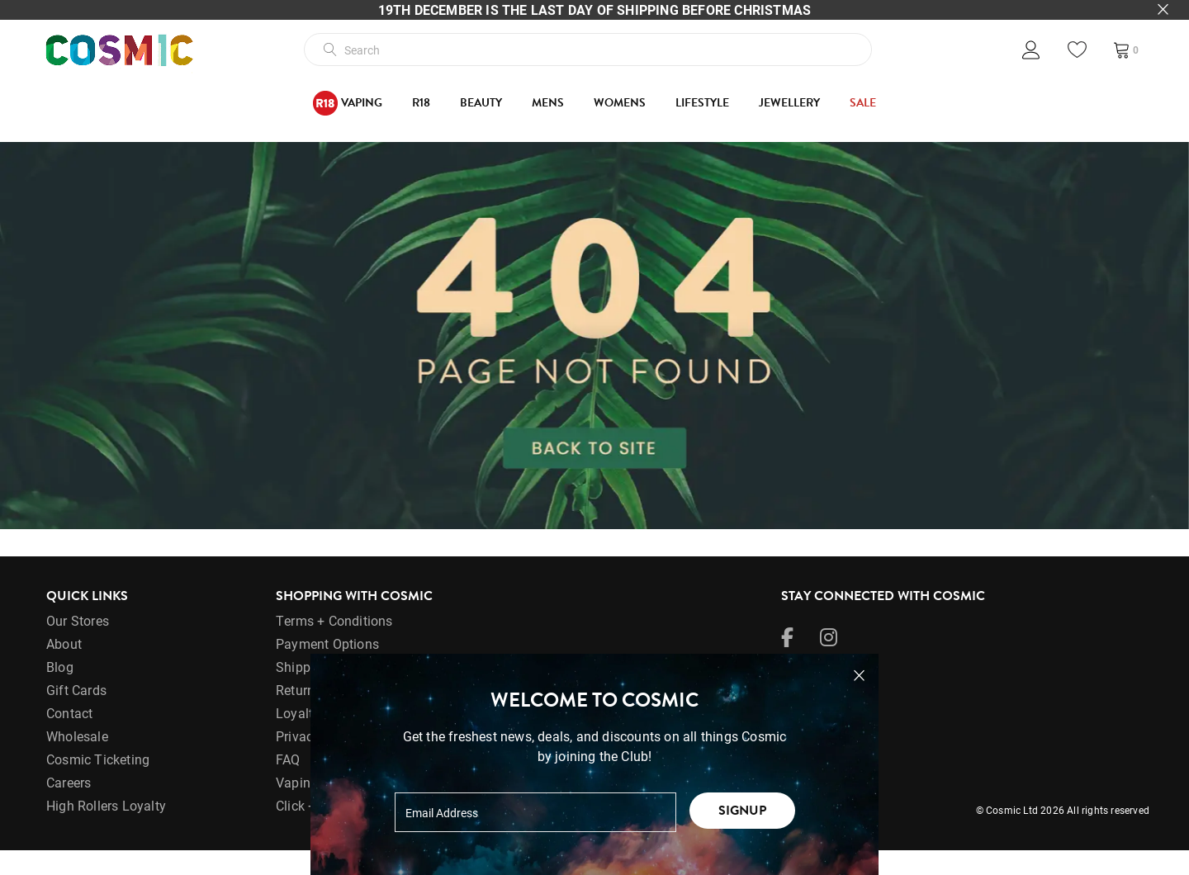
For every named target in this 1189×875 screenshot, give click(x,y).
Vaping (347, 103)
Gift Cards (76, 714)
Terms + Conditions (334, 645)
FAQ (288, 783)
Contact (69, 737)
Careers (68, 807)
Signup (742, 811)
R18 (421, 102)
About (64, 668)
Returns (298, 714)
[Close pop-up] (859, 676)
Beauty (481, 102)
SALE (863, 102)
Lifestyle (702, 102)
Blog (59, 691)
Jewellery (789, 102)
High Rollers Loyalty (106, 830)
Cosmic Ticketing (97, 783)
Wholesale (77, 760)
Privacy (298, 760)
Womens (620, 102)
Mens (548, 102)
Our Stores (77, 645)
